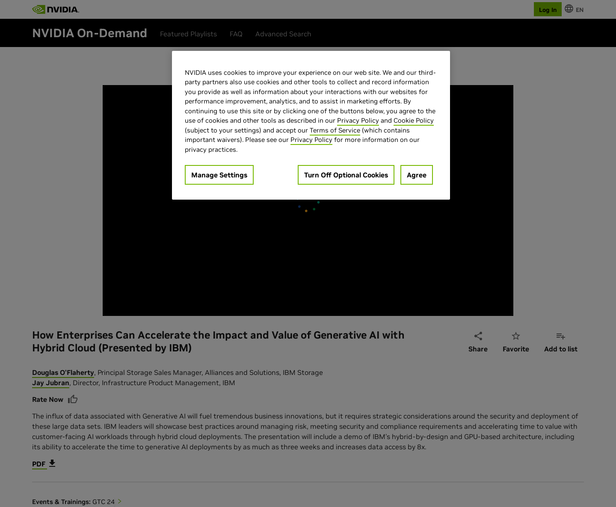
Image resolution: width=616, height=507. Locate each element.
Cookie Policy (414, 120)
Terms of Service (335, 130)
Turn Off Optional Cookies (346, 175)
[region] (311, 125)
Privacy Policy (358, 120)
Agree (416, 175)
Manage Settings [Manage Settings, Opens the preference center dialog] (219, 175)
